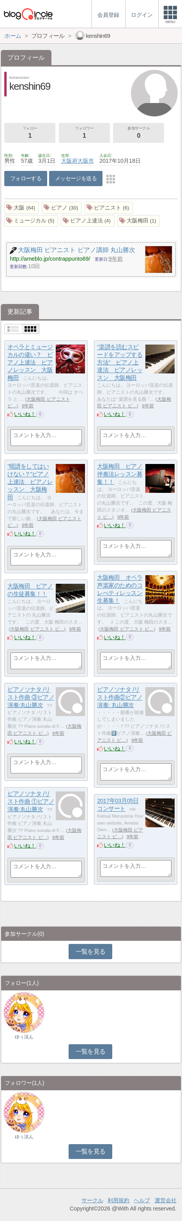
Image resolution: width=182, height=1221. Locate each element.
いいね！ (25, 414)
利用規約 (118, 1200)
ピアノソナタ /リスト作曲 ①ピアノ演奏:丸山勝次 (30, 801)
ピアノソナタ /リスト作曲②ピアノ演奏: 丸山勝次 (119, 697)
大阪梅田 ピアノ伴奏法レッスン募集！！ (119, 474)
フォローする (26, 178)
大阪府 (69, 161)
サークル (92, 1200)
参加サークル (138, 133)
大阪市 (86, 161)
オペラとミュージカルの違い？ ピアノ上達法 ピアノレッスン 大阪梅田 (30, 362)
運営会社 (166, 1200)
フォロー (29, 133)
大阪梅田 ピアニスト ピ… (127, 629)
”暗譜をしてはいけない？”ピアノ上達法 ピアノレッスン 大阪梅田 (30, 482)
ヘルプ (142, 1200)
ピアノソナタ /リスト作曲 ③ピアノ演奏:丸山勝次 (30, 697)
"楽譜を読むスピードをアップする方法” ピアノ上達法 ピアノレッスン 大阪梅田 (119, 362)
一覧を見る (91, 951)
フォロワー (84, 133)
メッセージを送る (76, 178)
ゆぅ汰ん (24, 1036)
